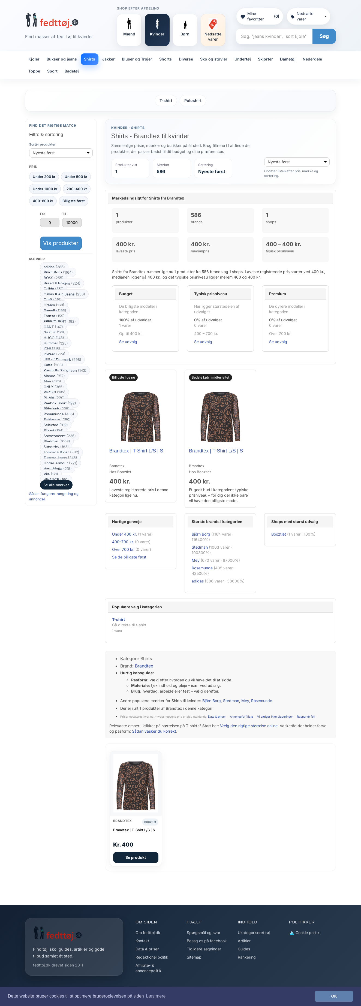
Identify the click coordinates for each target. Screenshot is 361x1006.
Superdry (56, 447)
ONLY (54, 387)
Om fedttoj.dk (148, 932)
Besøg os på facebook (207, 940)
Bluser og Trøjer (137, 59)
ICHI (52, 348)
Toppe (34, 71)
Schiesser (57, 419)
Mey (52, 381)
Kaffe (53, 365)
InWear (54, 354)
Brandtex (144, 666)
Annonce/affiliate (241, 716)
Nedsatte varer (308, 16)
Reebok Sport (60, 403)
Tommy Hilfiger (61, 452)
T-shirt (166, 100)
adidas (54, 267)
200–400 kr (77, 189)
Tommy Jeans (60, 457)
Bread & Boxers (62, 283)
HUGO (54, 338)
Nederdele (312, 59)
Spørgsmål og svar (203, 932)
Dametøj (288, 59)
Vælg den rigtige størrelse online (249, 725)
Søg (324, 36)
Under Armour (60, 463)
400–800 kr (43, 201)
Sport (52, 71)
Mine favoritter (259, 16)
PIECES (54, 392)
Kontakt (142, 940)
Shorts (165, 59)
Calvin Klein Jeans (64, 294)
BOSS (54, 278)
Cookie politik (304, 932)
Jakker (108, 59)
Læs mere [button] (156, 996)
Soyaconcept (60, 436)
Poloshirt (192, 100)
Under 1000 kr (45, 189)
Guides (244, 949)
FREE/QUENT (60, 321)
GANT (53, 327)
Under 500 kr (76, 176)
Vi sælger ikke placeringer (275, 716)
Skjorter (265, 59)
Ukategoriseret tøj (254, 932)
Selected (56, 425)
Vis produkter (61, 243)
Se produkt (135, 857)
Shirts (89, 59)
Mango (54, 376)
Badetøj (72, 71)
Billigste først (73, 201)
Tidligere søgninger (204, 949)
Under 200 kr (44, 176)
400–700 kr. (123, 541)
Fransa (54, 316)
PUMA (54, 397)
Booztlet (278, 534)
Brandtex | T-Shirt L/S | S (136, 451)
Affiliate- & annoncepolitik (148, 968)
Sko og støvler (213, 59)
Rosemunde (59, 414)
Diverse (186, 59)
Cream (54, 305)
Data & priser (217, 716)
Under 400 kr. (124, 534)
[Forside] (52, 20)
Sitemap (194, 957)
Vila (51, 474)
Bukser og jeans (62, 59)
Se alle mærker (56, 485)
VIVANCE (56, 479)
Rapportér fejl (306, 716)
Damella (55, 310)
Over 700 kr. (123, 549)
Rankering (247, 957)
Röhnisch (57, 408)
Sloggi (54, 430)
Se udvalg (128, 341)
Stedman (57, 441)
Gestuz (54, 332)
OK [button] (334, 996)
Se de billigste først (129, 557)
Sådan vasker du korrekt (154, 731)
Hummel (56, 343)
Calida (54, 288)
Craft (53, 299)
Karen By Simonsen (65, 370)
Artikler (244, 940)
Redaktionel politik (152, 957)
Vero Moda (58, 468)
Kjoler (34, 59)
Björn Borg (58, 272)
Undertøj (242, 59)
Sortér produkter (42, 144)
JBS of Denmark (62, 359)
